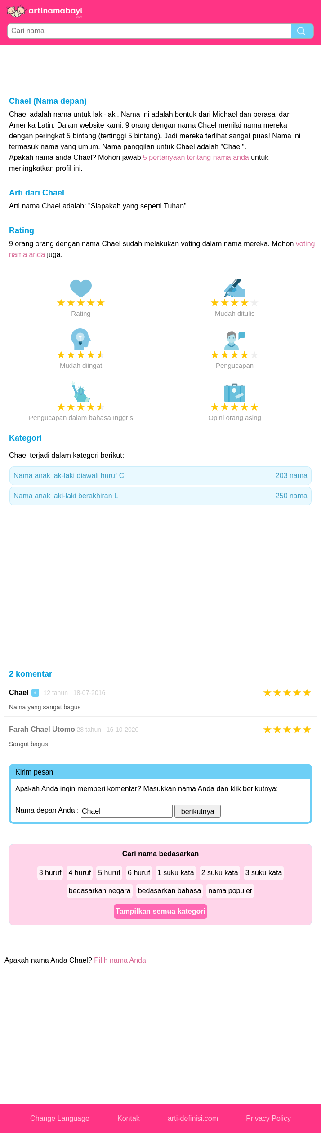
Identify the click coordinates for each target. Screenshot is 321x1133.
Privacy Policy (268, 1118)
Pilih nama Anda (120, 960)
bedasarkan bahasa (169, 890)
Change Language (59, 1118)
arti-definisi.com (193, 1118)
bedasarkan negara (100, 890)
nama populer (230, 890)
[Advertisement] (160, 70)
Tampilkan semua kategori (160, 911)
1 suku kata (175, 872)
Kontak (128, 1118)
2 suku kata (219, 872)
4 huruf (79, 872)
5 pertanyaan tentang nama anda (196, 157)
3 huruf (50, 872)
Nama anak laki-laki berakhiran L (160, 496)
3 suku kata (263, 872)
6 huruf (139, 872)
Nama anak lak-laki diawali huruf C (160, 475)
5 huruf (109, 872)
